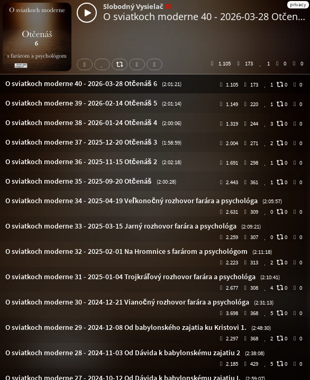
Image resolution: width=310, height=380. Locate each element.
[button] (155, 83)
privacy (298, 4)
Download (139, 64)
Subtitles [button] (156, 64)
